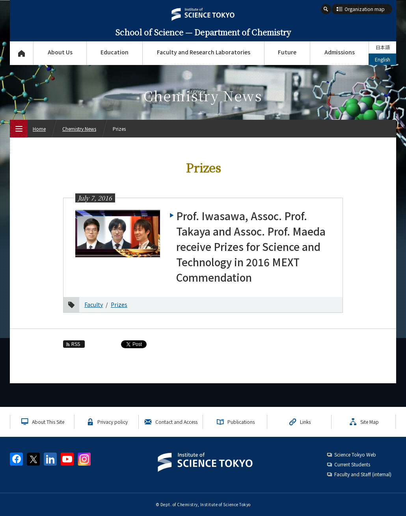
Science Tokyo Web (355, 454)
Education (115, 52)
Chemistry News (79, 128)
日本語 (383, 47)
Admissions (339, 52)
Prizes (119, 304)
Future (287, 52)
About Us (60, 52)
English (382, 59)
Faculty (93, 304)
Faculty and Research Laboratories (203, 52)
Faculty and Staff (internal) (362, 474)
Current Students (352, 464)
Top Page (21, 53)
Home (39, 128)
